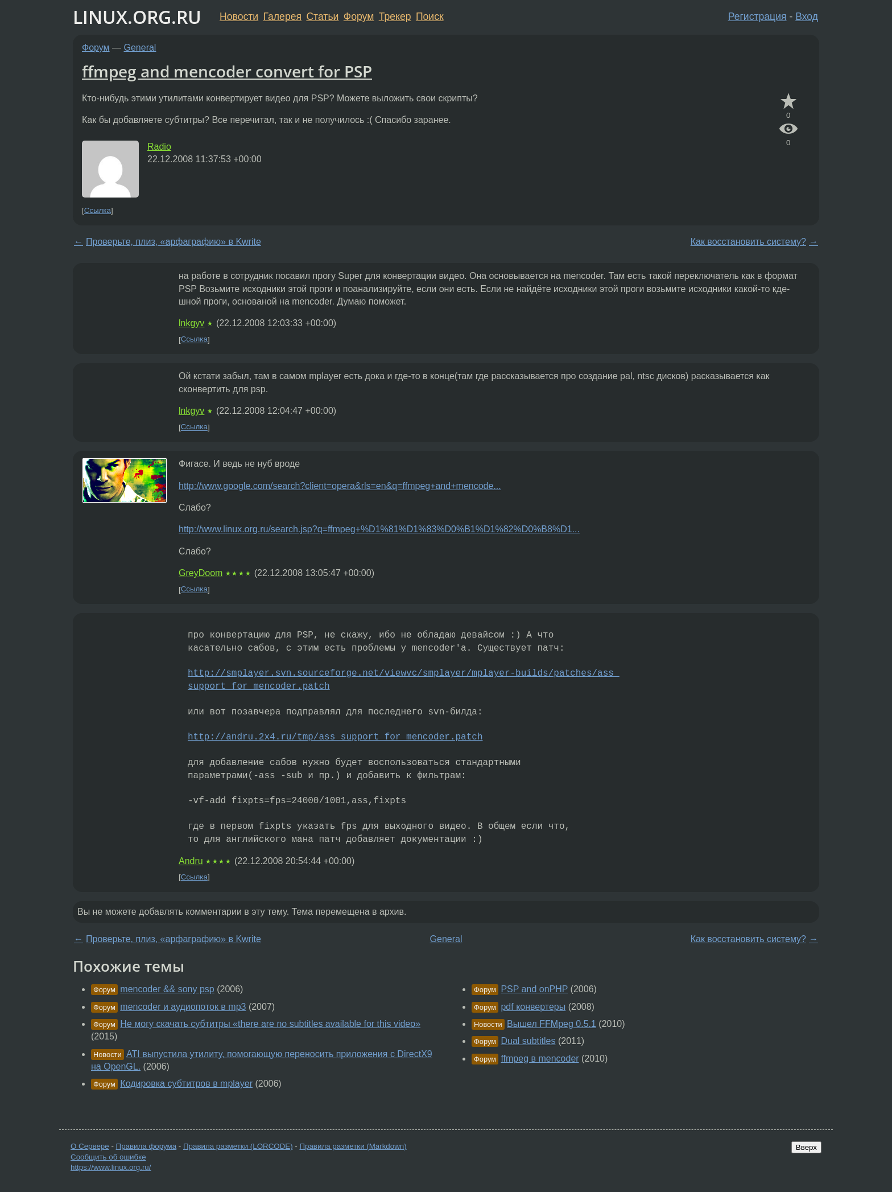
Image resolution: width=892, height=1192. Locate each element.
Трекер (395, 16)
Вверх (806, 1147)
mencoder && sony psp (167, 989)
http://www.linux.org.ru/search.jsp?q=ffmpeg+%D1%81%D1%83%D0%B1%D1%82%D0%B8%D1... (379, 529)
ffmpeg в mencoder (540, 1058)
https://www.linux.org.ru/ (111, 1167)
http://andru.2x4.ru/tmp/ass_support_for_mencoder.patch (335, 737)
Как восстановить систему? (748, 241)
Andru (191, 861)
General (140, 47)
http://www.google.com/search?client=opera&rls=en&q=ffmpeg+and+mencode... (340, 486)
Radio (159, 146)
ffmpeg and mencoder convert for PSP (227, 71)
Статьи (322, 16)
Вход (806, 16)
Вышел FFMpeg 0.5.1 (551, 1024)
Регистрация (757, 16)
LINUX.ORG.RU (137, 17)
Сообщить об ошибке (108, 1157)
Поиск (430, 16)
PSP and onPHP (534, 989)
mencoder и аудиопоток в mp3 (183, 1007)
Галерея (282, 16)
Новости (239, 16)
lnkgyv (191, 323)
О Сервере (90, 1146)
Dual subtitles (528, 1041)
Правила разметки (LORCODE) (238, 1146)
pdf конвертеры (533, 1007)
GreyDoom (200, 573)
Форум (359, 16)
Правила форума (146, 1146)
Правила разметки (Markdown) (352, 1146)
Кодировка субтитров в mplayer (186, 1083)
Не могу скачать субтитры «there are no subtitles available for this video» (270, 1024)
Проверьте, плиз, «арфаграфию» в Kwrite (173, 241)
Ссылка (97, 210)
